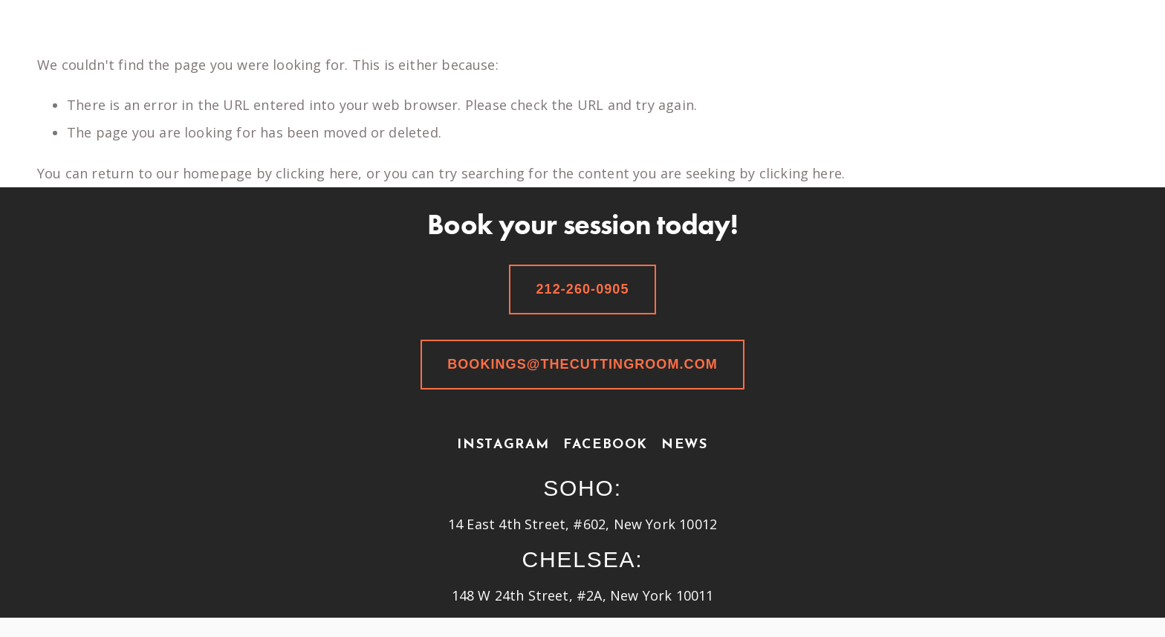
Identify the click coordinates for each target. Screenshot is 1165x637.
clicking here (317, 173)
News (684, 445)
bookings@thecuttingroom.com (582, 364)
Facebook (605, 445)
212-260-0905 (582, 289)
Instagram (503, 445)
